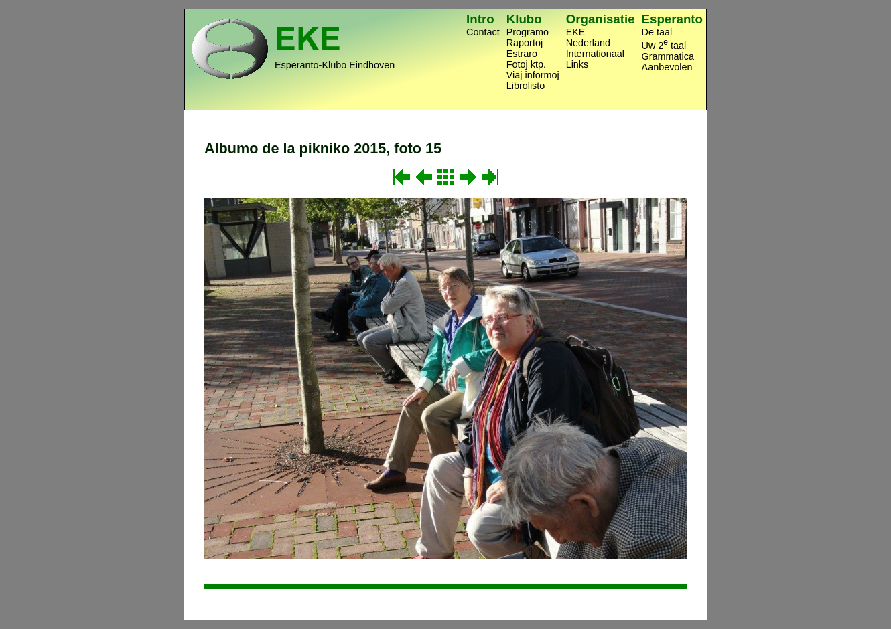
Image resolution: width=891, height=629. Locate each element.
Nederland (588, 42)
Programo (527, 32)
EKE (576, 32)
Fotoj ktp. (526, 64)
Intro (480, 19)
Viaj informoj (532, 75)
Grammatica (668, 56)
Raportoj (524, 42)
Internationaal (595, 53)
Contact (483, 32)
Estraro (521, 53)
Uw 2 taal (664, 44)
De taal (657, 32)
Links (577, 64)
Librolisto (525, 85)
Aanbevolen (667, 67)
